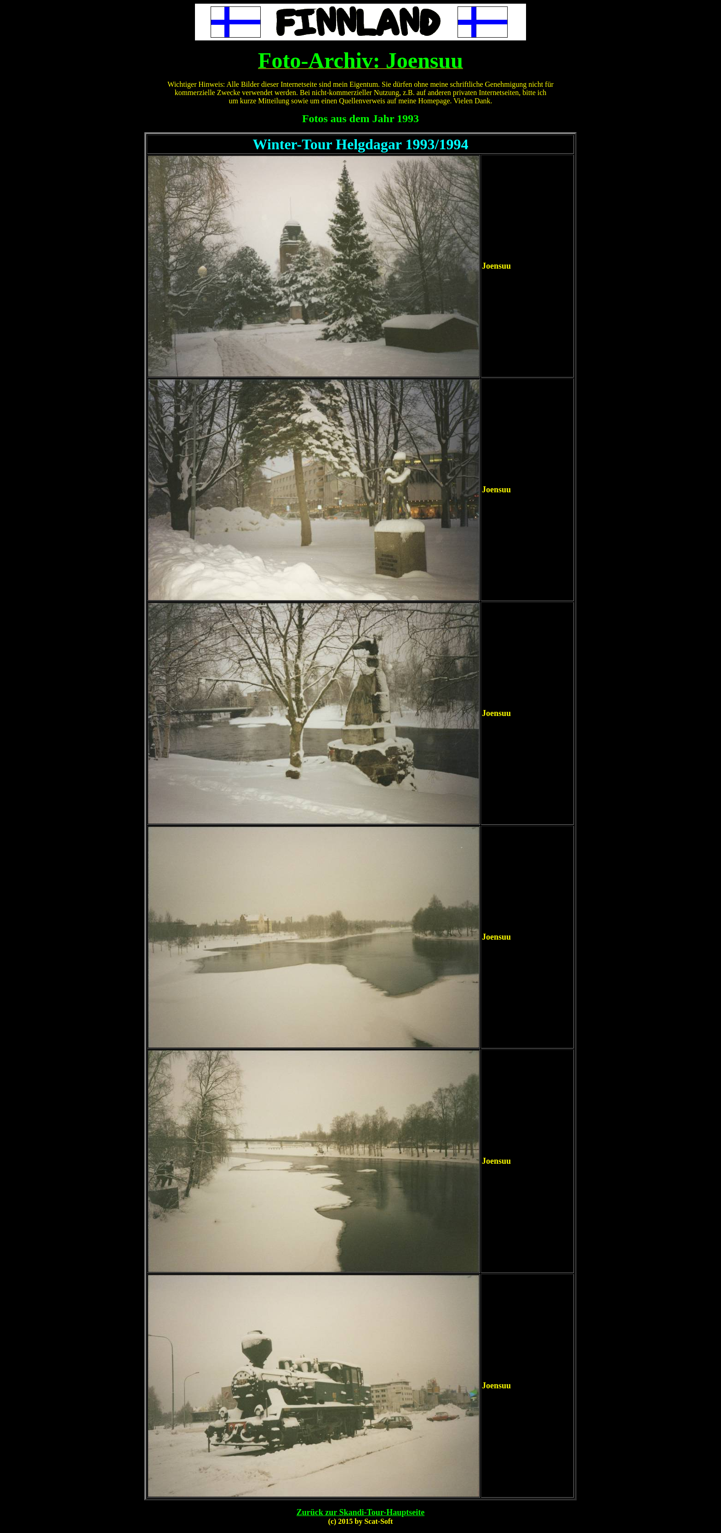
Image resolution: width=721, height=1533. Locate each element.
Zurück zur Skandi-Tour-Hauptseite (360, 1512)
